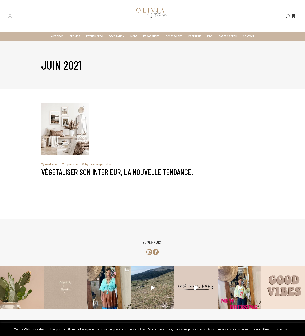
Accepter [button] (282, 329)
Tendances (51, 164)
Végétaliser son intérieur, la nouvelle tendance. (117, 172)
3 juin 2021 (70, 164)
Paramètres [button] (261, 329)
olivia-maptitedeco (100, 164)
